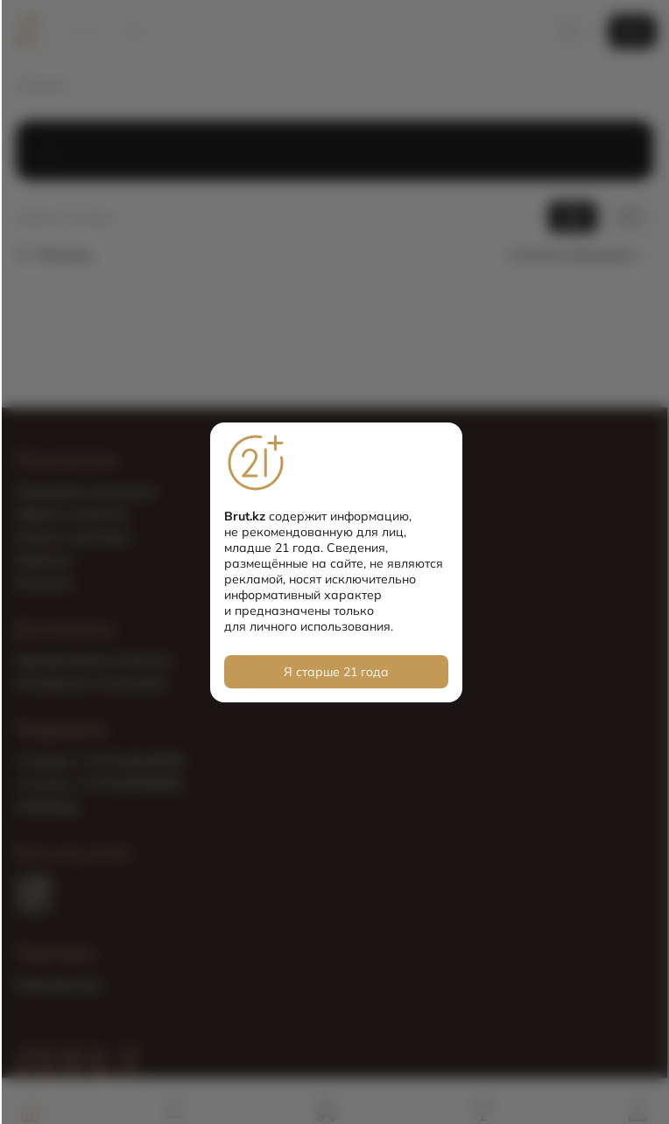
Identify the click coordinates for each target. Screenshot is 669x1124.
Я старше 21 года (336, 672)
